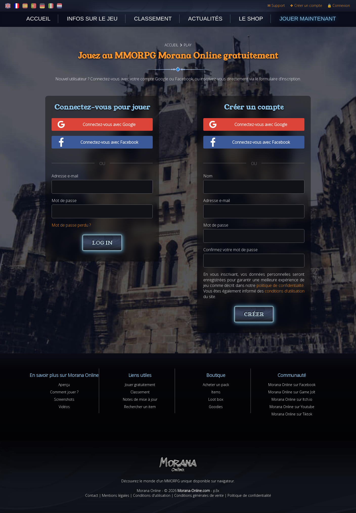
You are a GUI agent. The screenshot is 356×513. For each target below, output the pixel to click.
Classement (153, 18)
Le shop (251, 18)
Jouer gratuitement (140, 384)
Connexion (338, 5)
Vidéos (64, 406)
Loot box (215, 399)
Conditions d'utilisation (151, 495)
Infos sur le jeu (92, 18)
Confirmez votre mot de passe (230, 249)
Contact (91, 495)
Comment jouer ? (64, 392)
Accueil (38, 18)
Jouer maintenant (307, 18)
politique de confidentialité (280, 285)
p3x (216, 490)
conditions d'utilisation (284, 291)
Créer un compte (306, 5)
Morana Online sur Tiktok (292, 414)
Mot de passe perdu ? (71, 225)
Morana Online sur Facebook (292, 384)
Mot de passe (64, 200)
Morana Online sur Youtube (292, 406)
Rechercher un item (140, 406)
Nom (207, 176)
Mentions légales (115, 495)
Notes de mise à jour (140, 399)
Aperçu (64, 384)
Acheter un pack (216, 384)
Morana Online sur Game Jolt (291, 392)
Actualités (205, 18)
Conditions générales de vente (199, 495)
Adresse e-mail (65, 176)
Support (276, 5)
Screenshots (64, 399)
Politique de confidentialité (249, 495)
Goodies (216, 406)
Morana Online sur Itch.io (292, 399)
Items (215, 392)
